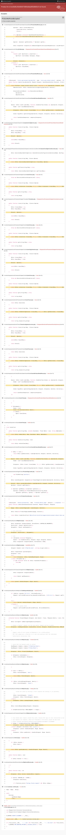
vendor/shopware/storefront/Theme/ (20, 324)
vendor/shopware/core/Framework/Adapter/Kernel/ (19, 569)
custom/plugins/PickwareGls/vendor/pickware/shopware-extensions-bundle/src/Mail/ (31, 148)
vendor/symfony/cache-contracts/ (15, 398)
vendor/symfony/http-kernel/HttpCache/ (19, 590)
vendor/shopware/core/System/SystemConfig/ (21, 122)
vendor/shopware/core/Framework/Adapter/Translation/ (20, 199)
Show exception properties (9, 21)
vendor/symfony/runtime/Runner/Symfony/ (19, 762)
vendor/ (11, 786)
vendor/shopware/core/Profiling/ (14, 49)
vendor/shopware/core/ (12, 737)
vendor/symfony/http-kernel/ (14, 520)
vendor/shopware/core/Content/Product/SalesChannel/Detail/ (23, 24)
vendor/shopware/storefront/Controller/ (18, 496)
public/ (8, 807)
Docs (61, 1)
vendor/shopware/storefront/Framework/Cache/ (19, 299)
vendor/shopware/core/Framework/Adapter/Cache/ (20, 174)
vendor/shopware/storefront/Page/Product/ (19, 471)
